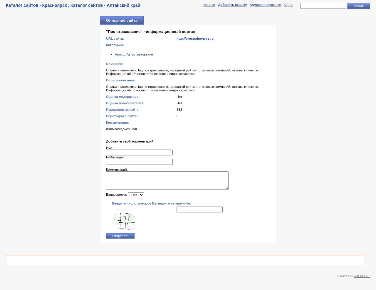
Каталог (209, 4)
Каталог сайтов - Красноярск (36, 5)
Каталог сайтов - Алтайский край (105, 5)
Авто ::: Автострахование (134, 54)
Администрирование (265, 4)
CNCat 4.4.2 (362, 279)
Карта (288, 4)
